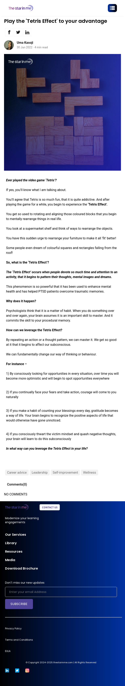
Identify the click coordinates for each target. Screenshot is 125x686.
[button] (8, 32)
